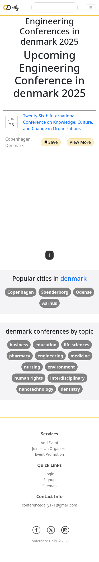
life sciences (76, 345)
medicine (80, 356)
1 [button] (49, 255)
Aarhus (49, 303)
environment (61, 367)
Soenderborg (54, 292)
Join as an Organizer (49, 448)
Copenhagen (20, 292)
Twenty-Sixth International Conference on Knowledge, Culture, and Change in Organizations (58, 122)
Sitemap (50, 485)
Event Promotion (49, 454)
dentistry (70, 389)
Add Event (49, 442)
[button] (51, 142)
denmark (73, 278)
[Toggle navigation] (91, 7)
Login (49, 473)
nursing (32, 367)
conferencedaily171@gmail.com (49, 505)
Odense (84, 292)
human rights (28, 378)
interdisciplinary (67, 378)
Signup (50, 479)
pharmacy (19, 356)
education (45, 345)
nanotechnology (36, 389)
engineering (50, 356)
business (19, 345)
